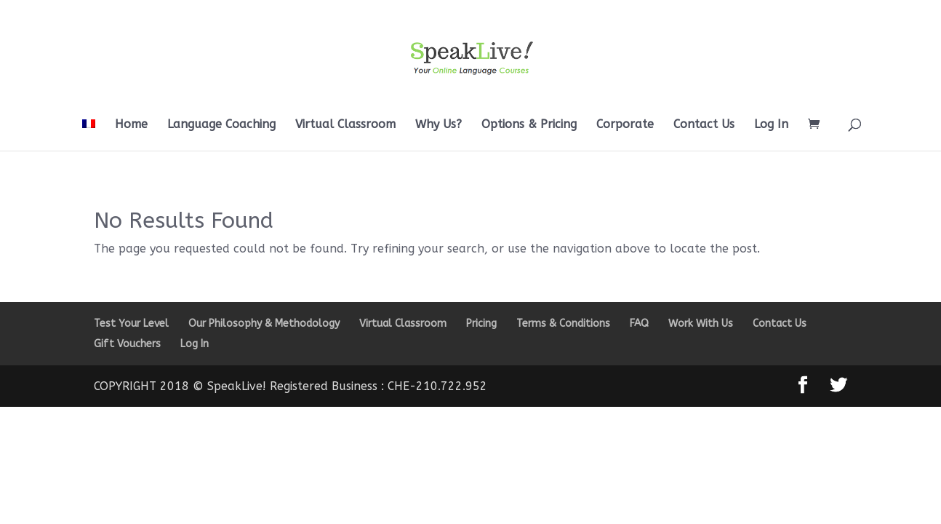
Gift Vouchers (127, 344)
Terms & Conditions (563, 323)
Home (131, 125)
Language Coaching (221, 125)
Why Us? (438, 125)
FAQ (639, 323)
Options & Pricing (529, 125)
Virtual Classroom (345, 125)
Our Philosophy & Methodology (264, 323)
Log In (771, 125)
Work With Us (700, 323)
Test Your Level (131, 323)
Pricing (481, 323)
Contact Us (703, 125)
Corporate (625, 125)
